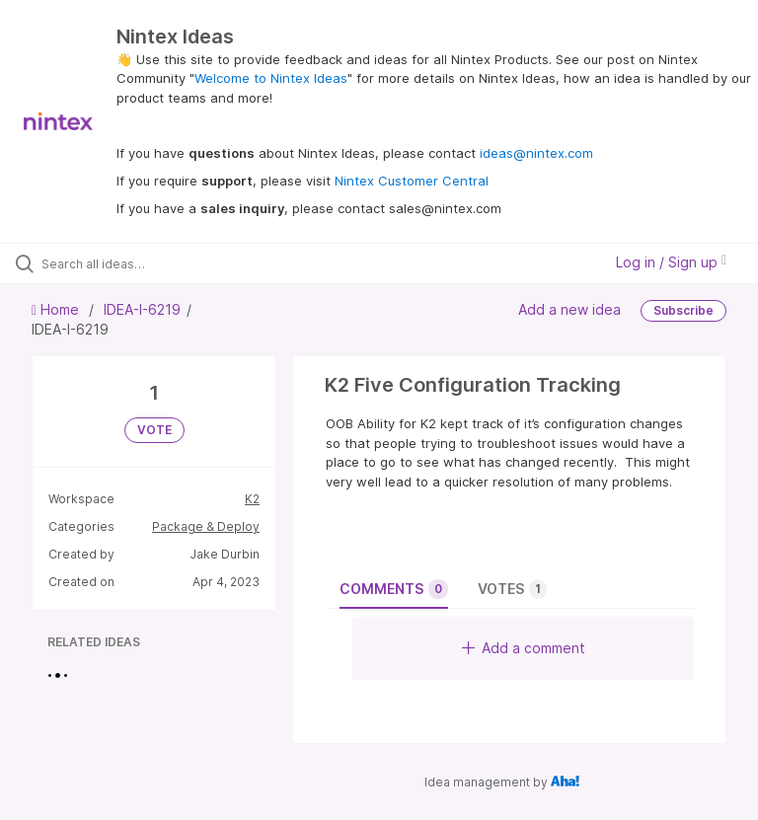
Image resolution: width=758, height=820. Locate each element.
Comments (394, 589)
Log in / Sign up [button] (671, 262)
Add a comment (523, 647)
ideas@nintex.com (536, 153)
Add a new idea (569, 309)
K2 (252, 498)
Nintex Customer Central (412, 180)
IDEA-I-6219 (142, 309)
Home (57, 309)
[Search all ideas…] (133, 263)
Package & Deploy (206, 526)
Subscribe (683, 310)
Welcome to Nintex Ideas (270, 78)
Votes (512, 589)
